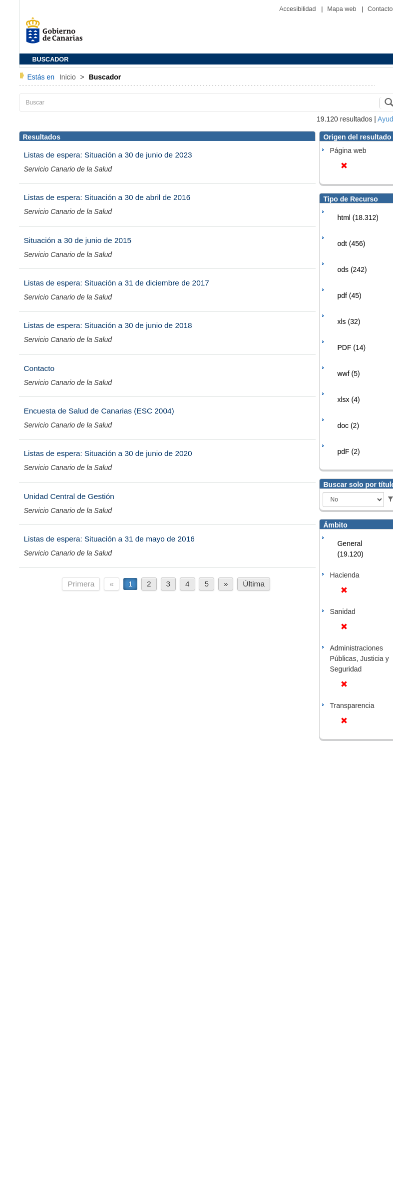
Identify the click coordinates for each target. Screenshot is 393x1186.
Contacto (380, 9)
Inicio (68, 77)
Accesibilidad (298, 9)
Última (254, 584)
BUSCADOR (50, 59)
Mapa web (342, 9)
